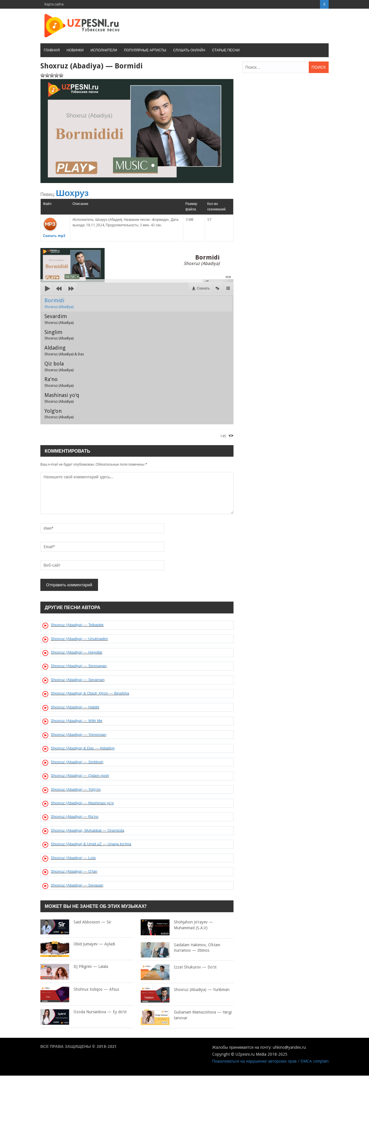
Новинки (75, 50)
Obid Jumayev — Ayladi (77, 944)
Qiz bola (59, 366)
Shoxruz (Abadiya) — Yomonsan (78, 734)
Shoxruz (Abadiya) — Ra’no (74, 816)
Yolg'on (59, 413)
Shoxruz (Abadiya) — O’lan (74, 871)
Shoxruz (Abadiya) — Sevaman (78, 680)
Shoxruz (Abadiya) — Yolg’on (76, 789)
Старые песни (226, 50)
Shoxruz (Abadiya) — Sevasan (77, 885)
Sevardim (59, 319)
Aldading (64, 350)
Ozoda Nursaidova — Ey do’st (83, 1012)
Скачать (203, 288)
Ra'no (59, 382)
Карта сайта (54, 4)
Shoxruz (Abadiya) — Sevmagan (79, 666)
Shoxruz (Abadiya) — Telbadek (77, 625)
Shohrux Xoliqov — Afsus (79, 989)
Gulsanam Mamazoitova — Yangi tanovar (186, 1015)
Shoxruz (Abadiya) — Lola (73, 858)
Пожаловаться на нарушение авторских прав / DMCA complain (270, 1061)
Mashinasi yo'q (61, 398)
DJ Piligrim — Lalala (74, 967)
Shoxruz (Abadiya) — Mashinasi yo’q (82, 803)
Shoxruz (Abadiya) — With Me (76, 721)
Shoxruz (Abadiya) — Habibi (75, 707)
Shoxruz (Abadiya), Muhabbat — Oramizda (87, 830)
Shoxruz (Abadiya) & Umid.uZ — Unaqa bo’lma (91, 844)
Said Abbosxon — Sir (75, 922)
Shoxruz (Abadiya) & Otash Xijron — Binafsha (90, 693)
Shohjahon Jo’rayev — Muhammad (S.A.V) (177, 925)
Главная (52, 50)
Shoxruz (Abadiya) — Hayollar (76, 652)
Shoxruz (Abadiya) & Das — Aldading (83, 748)
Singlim (59, 335)
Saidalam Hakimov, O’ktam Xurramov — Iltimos (180, 947)
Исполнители (104, 50)
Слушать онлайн (189, 50)
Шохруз (72, 193)
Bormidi (59, 303)
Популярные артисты (145, 50)
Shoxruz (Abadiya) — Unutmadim (79, 639)
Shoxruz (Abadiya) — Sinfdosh (77, 762)
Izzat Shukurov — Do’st (178, 967)
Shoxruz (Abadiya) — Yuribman (185, 990)
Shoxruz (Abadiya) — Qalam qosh (80, 775)
